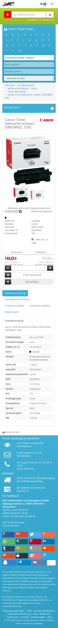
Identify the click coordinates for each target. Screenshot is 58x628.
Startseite (10, 85)
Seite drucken (11, 432)
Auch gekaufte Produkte (17, 299)
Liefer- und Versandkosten (40, 610)
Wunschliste (32, 281)
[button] (8, 160)
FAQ (49, 616)
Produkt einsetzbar (15, 305)
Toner (34, 88)
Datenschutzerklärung (18, 613)
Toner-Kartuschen (17, 91)
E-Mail (20, 452)
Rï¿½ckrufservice (10, 525)
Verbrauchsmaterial (18, 88)
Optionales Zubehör (40, 305)
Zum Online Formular (13, 522)
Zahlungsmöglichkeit (13, 610)
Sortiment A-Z (34, 19)
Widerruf (44, 613)
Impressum (12, 616)
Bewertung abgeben (41, 211)
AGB (35, 613)
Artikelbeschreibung (15, 293)
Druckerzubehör (25, 85)
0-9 (19, 50)
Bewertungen (12, 311)
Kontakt (25, 616)
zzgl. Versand (18, 264)
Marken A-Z (48, 19)
